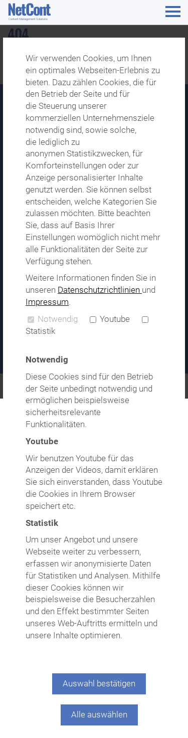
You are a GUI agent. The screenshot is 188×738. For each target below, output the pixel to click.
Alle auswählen (99, 714)
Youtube (110, 319)
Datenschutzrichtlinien (100, 290)
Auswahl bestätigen (99, 683)
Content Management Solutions (28, 19)
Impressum (47, 302)
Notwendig (53, 319)
